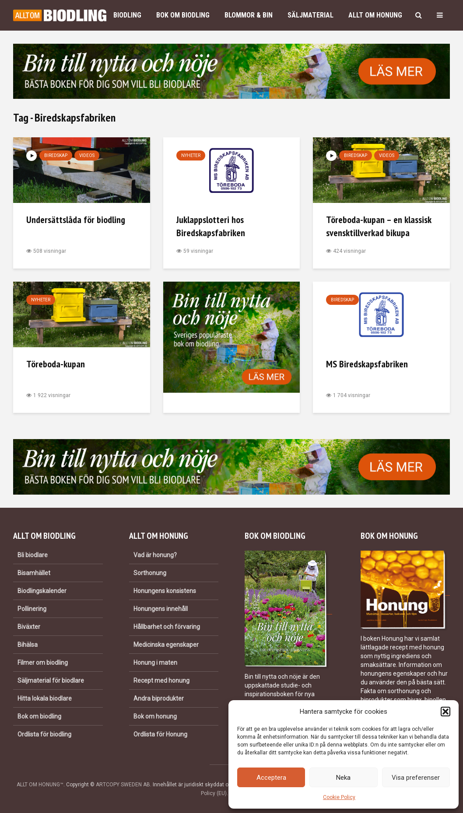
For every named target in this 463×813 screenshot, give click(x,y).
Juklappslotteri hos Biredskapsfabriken (210, 226)
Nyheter (190, 155)
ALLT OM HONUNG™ (40, 785)
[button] (445, 711)
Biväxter (29, 626)
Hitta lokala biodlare (45, 698)
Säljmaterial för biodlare (51, 680)
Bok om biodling (183, 15)
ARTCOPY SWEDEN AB (123, 785)
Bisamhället (34, 572)
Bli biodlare (33, 554)
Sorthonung (149, 572)
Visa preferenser (416, 778)
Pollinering (32, 608)
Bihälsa (28, 644)
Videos (87, 155)
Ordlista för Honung (160, 734)
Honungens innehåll (160, 608)
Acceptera (271, 778)
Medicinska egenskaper (166, 644)
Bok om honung (155, 716)
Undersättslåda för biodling (75, 219)
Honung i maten (155, 662)
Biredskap (55, 155)
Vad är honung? (155, 554)
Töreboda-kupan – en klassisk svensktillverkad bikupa (378, 226)
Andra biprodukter (158, 698)
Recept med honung (161, 680)
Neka (343, 778)
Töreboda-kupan (55, 364)
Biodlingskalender (42, 590)
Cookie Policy (339, 797)
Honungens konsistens (164, 590)
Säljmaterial (310, 15)
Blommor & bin (248, 15)
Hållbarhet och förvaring (166, 626)
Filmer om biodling (43, 662)
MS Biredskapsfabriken (367, 364)
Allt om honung (375, 15)
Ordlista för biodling (44, 734)
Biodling (127, 15)
